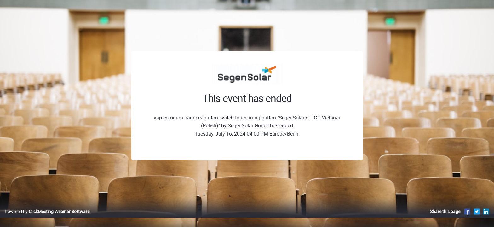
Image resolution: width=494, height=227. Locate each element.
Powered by (47, 218)
